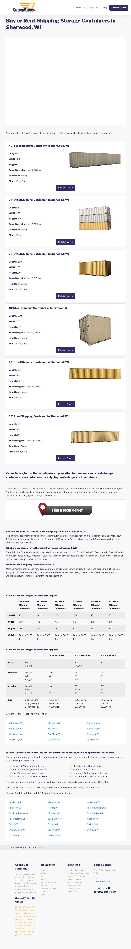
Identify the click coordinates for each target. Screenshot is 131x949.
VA (28, 932)
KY (34, 913)
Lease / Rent (73, 888)
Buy (85, 8)
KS (30, 913)
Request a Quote (119, 8)
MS (26, 919)
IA (16, 913)
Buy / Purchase (74, 885)
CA (28, 907)
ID (19, 913)
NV (21, 925)
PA (20, 929)
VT (33, 932)
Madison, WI (54, 723)
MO (21, 919)
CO (33, 907)
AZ (24, 907)
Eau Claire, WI (54, 734)
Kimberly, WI (54, 813)
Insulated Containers (76, 870)
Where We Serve (48, 882)
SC (28, 929)
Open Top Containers (76, 876)
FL (28, 910)
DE (24, 910)
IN (26, 913)
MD (25, 916)
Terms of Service (48, 888)
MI (34, 916)
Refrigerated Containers (78, 873)
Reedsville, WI (54, 835)
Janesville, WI (15, 739)
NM (16, 925)
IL (23, 913)
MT (30, 919)
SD (32, 929)
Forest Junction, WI (96, 808)
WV (25, 935)
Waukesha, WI (16, 734)
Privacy (44, 885)
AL (16, 907)
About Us (45, 873)
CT (16, 910)
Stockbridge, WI (95, 813)
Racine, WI (53, 728)
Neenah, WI (93, 819)
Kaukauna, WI (93, 802)
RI (24, 929)
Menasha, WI (54, 802)
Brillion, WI (14, 824)
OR (16, 929)
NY (25, 925)
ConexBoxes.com (102, 881)
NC (16, 922)
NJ (33, 922)
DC (20, 910)
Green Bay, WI (94, 723)
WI (21, 935)
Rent (91, 8)
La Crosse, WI (93, 739)
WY (29, 935)
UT (24, 932)
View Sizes (72, 891)
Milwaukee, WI (16, 723)
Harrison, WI (15, 802)
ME (29, 916)
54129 (80, 787)
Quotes (44, 891)
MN (16, 919)
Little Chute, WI (55, 819)
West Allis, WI (54, 739)
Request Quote (65, 187)
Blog (105, 8)
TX (20, 932)
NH (29, 922)
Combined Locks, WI (19, 813)
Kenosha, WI (15, 728)
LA (16, 916)
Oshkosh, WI (93, 734)
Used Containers (74, 882)
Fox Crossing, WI (17, 819)
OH (29, 925)
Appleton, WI (93, 728)
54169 (87, 787)
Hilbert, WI (53, 808)
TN (16, 932)
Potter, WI (53, 824)
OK (34, 925)
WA (16, 935)
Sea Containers (74, 879)
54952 (98, 787)
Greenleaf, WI (54, 830)
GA (32, 910)
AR (20, 907)
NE (25, 922)
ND (20, 922)
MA (20, 916)
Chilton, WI (92, 824)
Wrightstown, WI (17, 830)
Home (78, 8)
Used (98, 8)
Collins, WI (14, 835)
